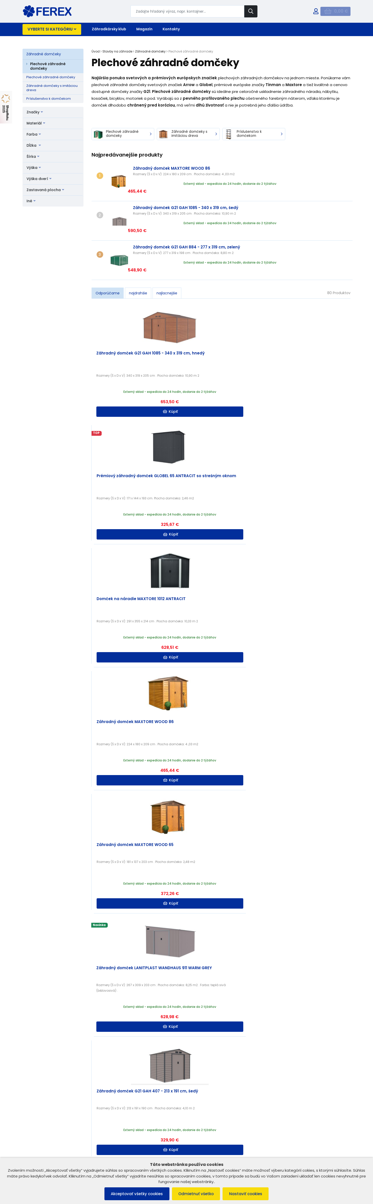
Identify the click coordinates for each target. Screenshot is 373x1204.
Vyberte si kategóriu (52, 29)
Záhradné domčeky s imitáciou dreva (52, 87)
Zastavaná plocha (45, 189)
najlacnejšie (167, 259)
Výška (34, 167)
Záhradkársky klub (109, 29)
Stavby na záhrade (117, 51)
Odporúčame (108, 259)
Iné (31, 200)
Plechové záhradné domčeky (47, 66)
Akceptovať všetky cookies (134, 1193)
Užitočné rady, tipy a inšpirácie (200, 1037)
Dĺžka (34, 145)
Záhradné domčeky (43, 54)
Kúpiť (124, 377)
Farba (34, 134)
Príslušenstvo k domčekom (48, 98)
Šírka (33, 156)
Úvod (96, 51)
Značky (35, 112)
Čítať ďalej (326, 1072)
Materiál (36, 123)
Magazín (144, 29)
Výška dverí (39, 178)
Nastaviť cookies (248, 1193)
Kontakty (171, 29)
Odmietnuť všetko (196, 1193)
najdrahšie (138, 259)
